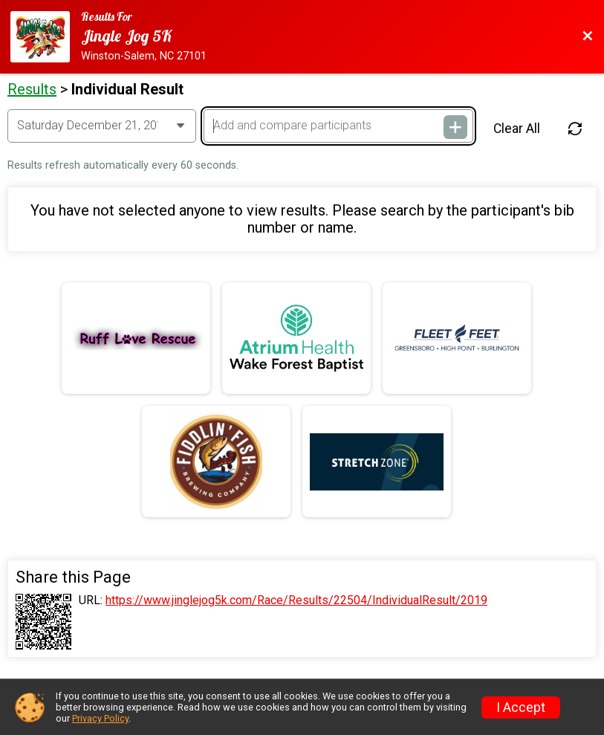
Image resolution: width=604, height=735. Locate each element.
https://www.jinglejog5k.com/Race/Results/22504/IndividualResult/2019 (296, 600)
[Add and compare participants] (338, 125)
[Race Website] (45, 36)
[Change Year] (101, 125)
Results (31, 89)
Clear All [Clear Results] (516, 128)
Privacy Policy (100, 718)
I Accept (520, 707)
